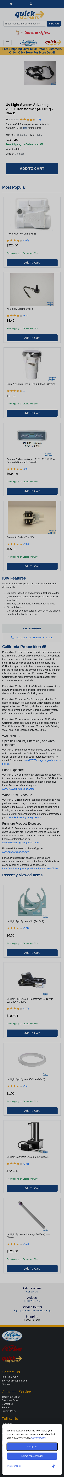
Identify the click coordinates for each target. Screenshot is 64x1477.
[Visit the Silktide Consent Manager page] (53, 1465)
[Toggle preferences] (14, 1466)
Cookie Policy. (38, 1437)
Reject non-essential (32, 1456)
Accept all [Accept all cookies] (32, 1446)
